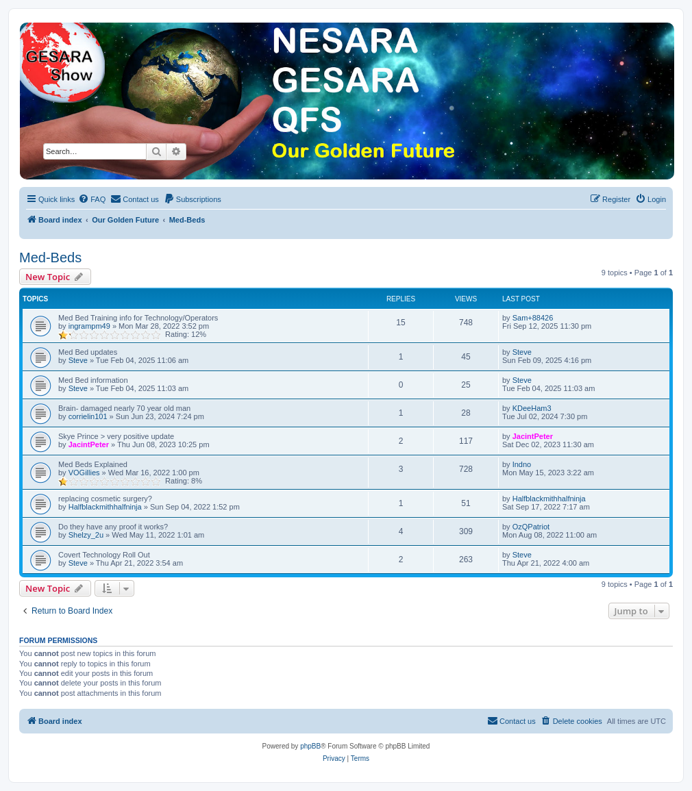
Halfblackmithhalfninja (105, 507)
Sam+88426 (533, 318)
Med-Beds (50, 257)
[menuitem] (92, 199)
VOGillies (84, 472)
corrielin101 (88, 416)
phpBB (310, 746)
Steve (78, 360)
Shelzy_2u (86, 535)
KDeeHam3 (532, 408)
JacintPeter (89, 444)
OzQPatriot (530, 527)
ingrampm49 (89, 326)
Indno (522, 464)
